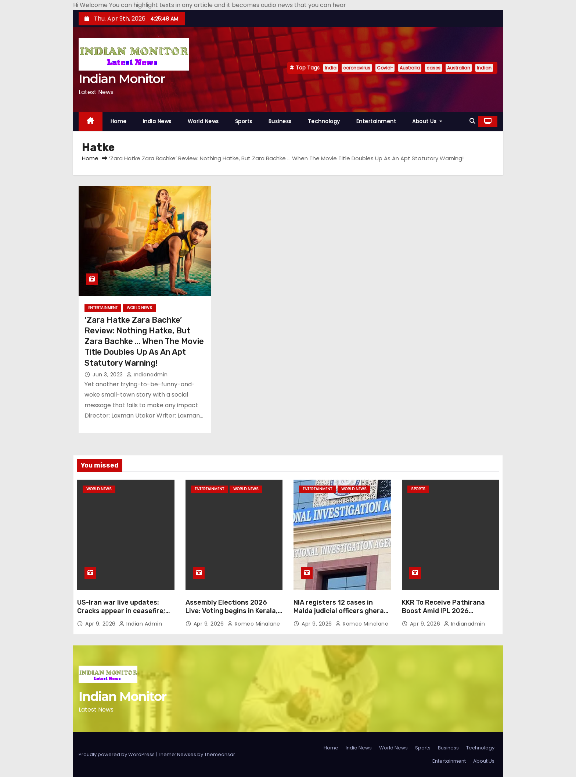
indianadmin (147, 374)
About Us (427, 121)
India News (157, 121)
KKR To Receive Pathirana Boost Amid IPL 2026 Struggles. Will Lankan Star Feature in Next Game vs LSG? (450, 615)
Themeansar (219, 754)
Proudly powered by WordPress (117, 754)
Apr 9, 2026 (101, 623)
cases (433, 68)
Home (119, 121)
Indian (484, 68)
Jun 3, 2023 (109, 374)
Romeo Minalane (253, 623)
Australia (410, 68)
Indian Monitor (122, 78)
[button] (472, 121)
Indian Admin (140, 623)
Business (280, 121)
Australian (458, 68)
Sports (243, 121)
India (330, 68)
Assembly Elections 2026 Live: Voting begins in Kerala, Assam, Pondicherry (232, 611)
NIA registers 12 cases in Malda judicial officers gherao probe (341, 611)
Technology (324, 121)
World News (203, 121)
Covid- (385, 68)
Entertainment (376, 121)
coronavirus (356, 68)
